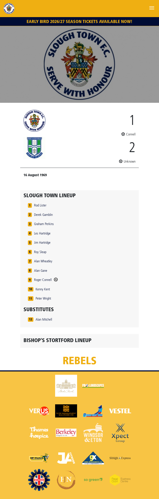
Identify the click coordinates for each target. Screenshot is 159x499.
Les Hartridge (42, 233)
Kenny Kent (43, 289)
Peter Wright (43, 298)
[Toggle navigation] (152, 7)
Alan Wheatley (43, 261)
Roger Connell (43, 280)
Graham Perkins (44, 224)
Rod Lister (40, 205)
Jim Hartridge (42, 242)
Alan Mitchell (44, 319)
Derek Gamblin (43, 215)
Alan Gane (40, 270)
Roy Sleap (40, 252)
